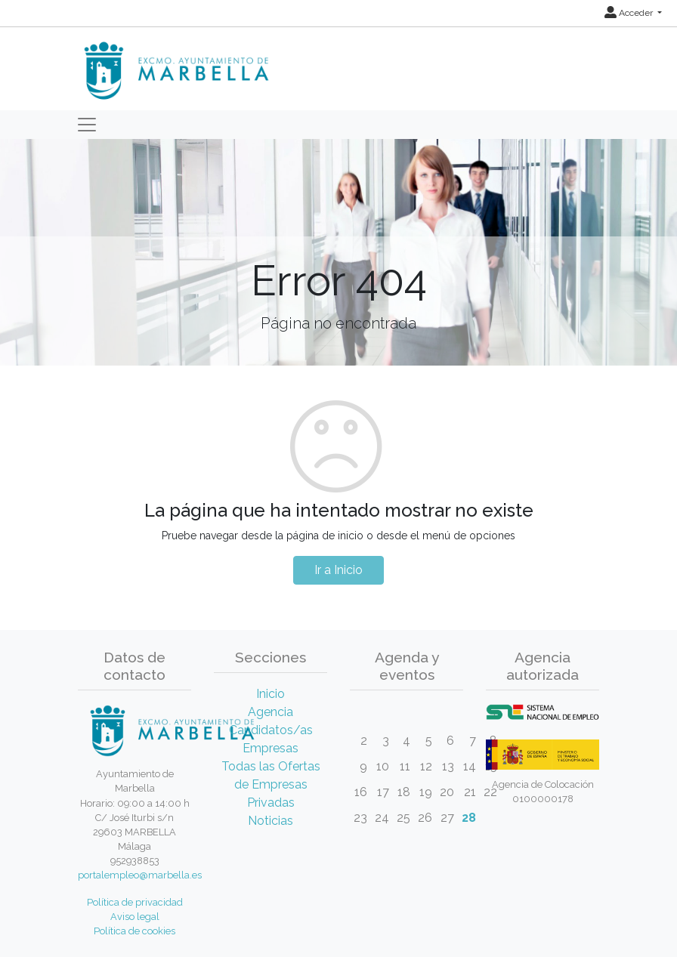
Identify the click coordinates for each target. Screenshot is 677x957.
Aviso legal (134, 916)
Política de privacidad (135, 902)
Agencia (270, 712)
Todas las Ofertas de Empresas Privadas (270, 784)
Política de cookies (134, 931)
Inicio (270, 694)
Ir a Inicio (338, 570)
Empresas (270, 748)
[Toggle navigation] (86, 124)
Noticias (270, 820)
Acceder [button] (629, 13)
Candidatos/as (271, 730)
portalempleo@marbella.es (140, 875)
